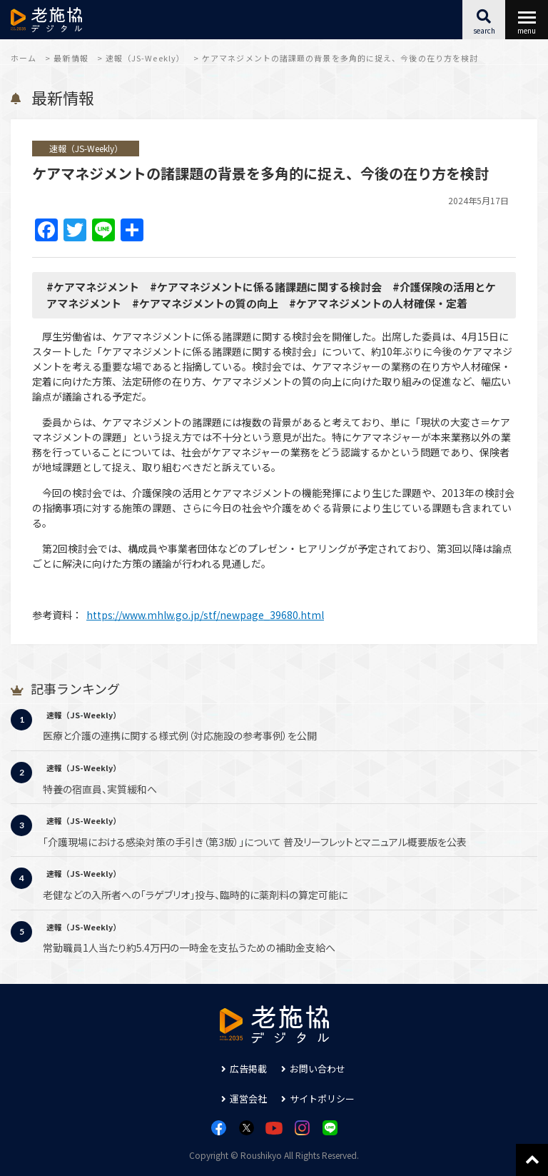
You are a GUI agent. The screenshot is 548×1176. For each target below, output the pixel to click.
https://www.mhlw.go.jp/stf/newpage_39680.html (205, 615)
